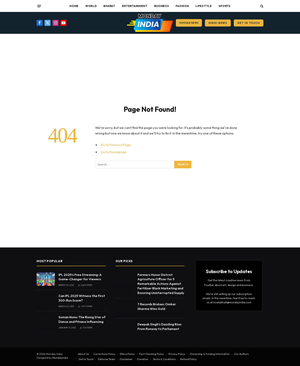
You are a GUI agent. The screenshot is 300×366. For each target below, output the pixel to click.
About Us (83, 353)
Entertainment (134, 6)
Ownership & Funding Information (210, 353)
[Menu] (39, 6)
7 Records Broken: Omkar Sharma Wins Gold (156, 306)
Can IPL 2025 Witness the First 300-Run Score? (81, 298)
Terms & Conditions (164, 359)
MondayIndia (60, 357)
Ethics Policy (127, 353)
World (91, 6)
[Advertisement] (150, 68)
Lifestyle (204, 6)
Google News (189, 22)
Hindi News (217, 22)
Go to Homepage (113, 152)
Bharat (109, 6)
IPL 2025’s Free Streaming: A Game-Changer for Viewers (80, 277)
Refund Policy (188, 359)
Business (161, 6)
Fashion (182, 6)
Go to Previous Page (115, 145)
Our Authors (241, 353)
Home (74, 6)
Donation (142, 359)
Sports (225, 6)
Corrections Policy (104, 353)
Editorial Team (106, 359)
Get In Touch (248, 22)
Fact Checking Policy (151, 353)
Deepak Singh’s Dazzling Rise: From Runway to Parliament (159, 326)
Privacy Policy (177, 353)
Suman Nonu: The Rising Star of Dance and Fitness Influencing (81, 319)
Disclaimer (126, 359)
